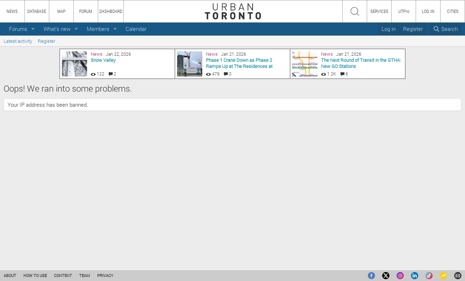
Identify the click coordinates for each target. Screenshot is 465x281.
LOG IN (428, 11)
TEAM (84, 275)
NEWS (12, 11)
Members (98, 28)
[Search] (445, 29)
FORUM (85, 11)
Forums (18, 28)
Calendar (136, 28)
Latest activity (18, 41)
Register (46, 41)
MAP (61, 11)
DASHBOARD (110, 11)
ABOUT (10, 275)
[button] (33, 29)
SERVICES (379, 11)
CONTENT (63, 275)
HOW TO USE (35, 275)
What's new (57, 28)
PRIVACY (105, 275)
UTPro (403, 11)
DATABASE (36, 11)
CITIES (453, 11)
